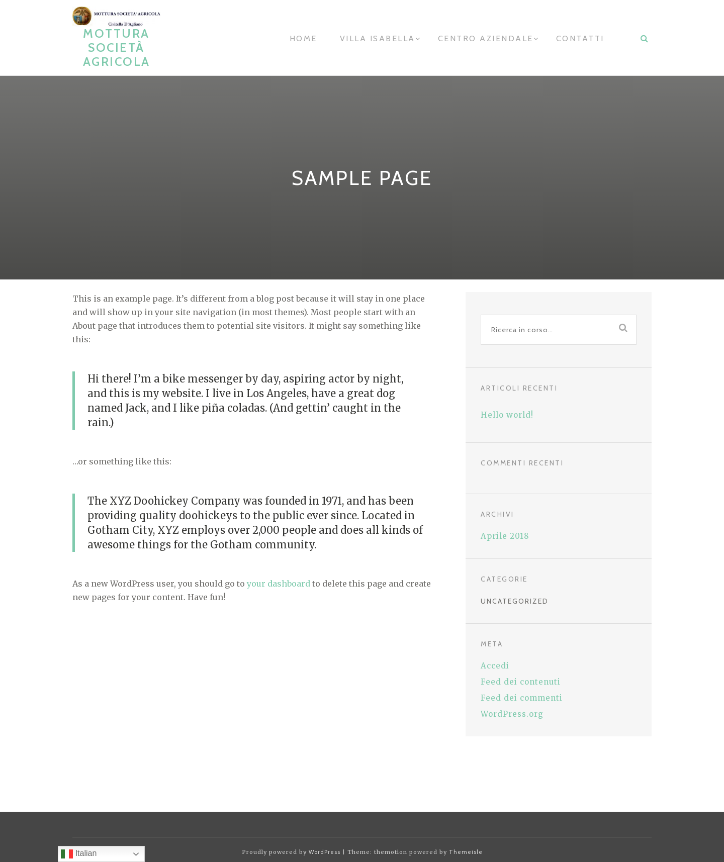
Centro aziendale (485, 38)
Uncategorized (515, 601)
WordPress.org (512, 714)
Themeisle (466, 851)
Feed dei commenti (522, 698)
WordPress (324, 851)
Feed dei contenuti (521, 682)
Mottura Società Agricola (116, 47)
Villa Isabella (377, 38)
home (303, 38)
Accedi (495, 666)
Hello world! (507, 415)
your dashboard (278, 584)
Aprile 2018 (505, 536)
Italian (79, 854)
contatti (580, 38)
